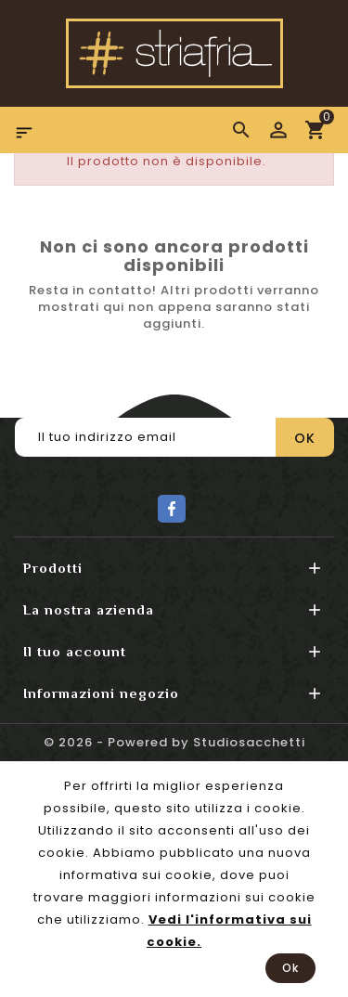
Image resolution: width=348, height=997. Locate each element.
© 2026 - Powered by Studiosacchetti (174, 742)
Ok (290, 968)
